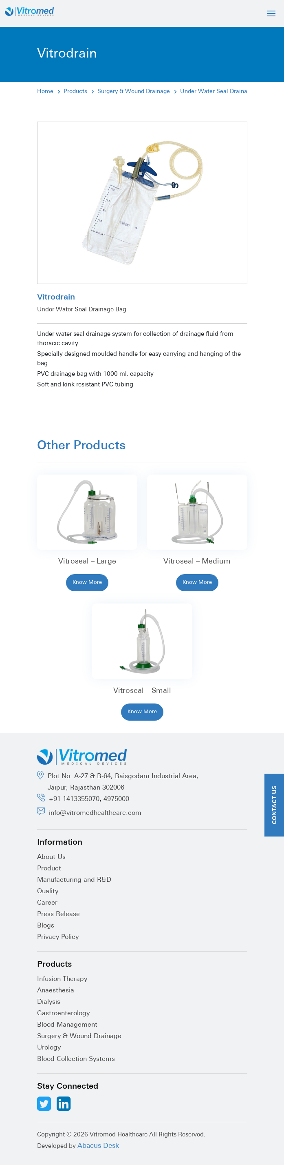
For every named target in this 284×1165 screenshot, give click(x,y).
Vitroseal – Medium (197, 562)
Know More (87, 582)
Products (75, 92)
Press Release (58, 914)
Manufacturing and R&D (74, 880)
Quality (47, 891)
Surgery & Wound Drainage (133, 92)
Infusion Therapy (62, 979)
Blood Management (67, 1025)
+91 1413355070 (74, 799)
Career (47, 903)
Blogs (45, 926)
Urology (49, 1048)
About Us (51, 857)
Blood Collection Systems (76, 1059)
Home (45, 92)
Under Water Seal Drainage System (227, 92)
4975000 (116, 799)
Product (49, 868)
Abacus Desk (98, 1146)
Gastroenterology (63, 1013)
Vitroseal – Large (87, 562)
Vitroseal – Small (142, 691)
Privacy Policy (58, 937)
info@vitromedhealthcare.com (95, 813)
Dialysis (48, 1002)
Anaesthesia (55, 990)
